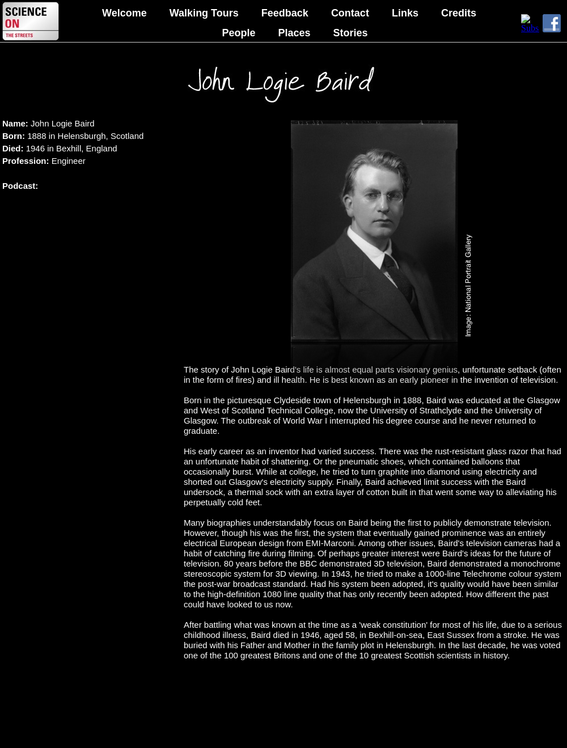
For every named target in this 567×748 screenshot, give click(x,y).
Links (405, 13)
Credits (458, 13)
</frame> (530, 23)
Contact (350, 13)
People (238, 33)
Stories (350, 33)
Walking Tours (204, 13)
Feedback (284, 13)
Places (294, 33)
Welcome (124, 13)
